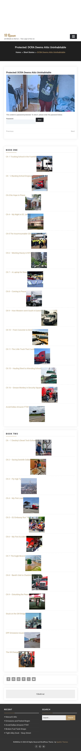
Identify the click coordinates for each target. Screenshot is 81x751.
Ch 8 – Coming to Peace (16, 291)
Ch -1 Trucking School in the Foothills (21, 157)
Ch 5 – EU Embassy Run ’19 (17, 517)
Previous (10, 131)
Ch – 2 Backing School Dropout (19, 176)
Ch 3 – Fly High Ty (13, 479)
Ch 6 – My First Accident (16, 537)
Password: (21, 121)
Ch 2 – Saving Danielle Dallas (18, 460)
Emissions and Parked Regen (18, 721)
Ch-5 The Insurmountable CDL (18, 234)
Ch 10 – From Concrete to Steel (19, 330)
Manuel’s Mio (11, 717)
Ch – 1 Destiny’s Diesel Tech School (21, 440)
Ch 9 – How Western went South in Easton (23, 311)
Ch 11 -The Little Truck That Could (20, 349)
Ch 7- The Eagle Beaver (15, 556)
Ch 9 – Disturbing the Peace (17, 594)
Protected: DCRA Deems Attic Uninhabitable (28, 72)
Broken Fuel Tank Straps (16, 729)
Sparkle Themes (62, 742)
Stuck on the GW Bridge (16, 614)
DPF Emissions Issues (15, 633)
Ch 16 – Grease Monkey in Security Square (24, 388)
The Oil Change (12, 652)
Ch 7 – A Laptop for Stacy (16, 272)
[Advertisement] (40, 16)
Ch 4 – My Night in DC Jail (17, 214)
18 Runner (10, 35)
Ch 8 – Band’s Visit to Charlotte (19, 575)
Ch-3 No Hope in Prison (15, 195)
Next (73, 131)
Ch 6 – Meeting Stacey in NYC (18, 253)
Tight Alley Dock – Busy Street (18, 733)
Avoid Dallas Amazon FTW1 (17, 407)
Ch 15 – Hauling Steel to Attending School (23, 368)
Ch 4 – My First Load (14, 498)
